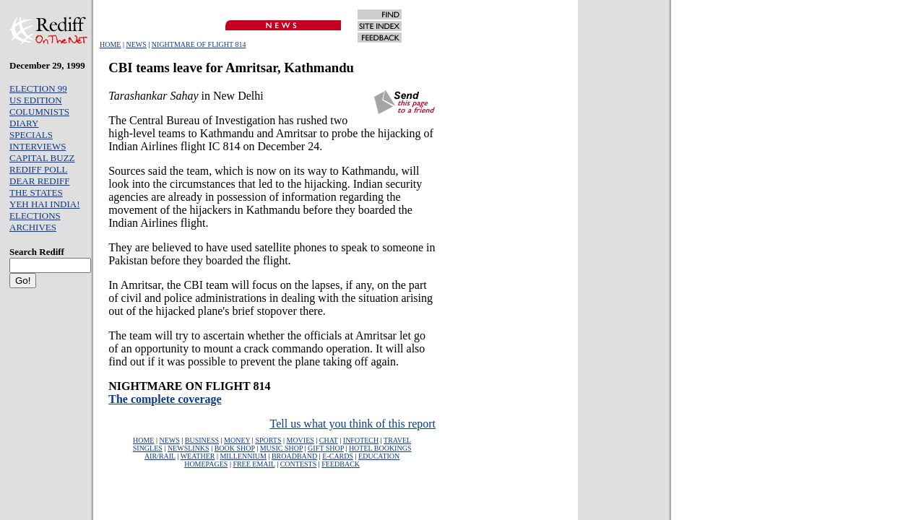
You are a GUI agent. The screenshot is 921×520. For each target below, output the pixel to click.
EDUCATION (378, 456)
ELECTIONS (35, 215)
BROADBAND (294, 456)
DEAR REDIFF (39, 181)
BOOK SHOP (235, 448)
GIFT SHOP (326, 448)
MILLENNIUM (243, 456)
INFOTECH (361, 440)
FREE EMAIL (253, 464)
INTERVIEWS (37, 146)
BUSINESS (202, 440)
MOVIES (300, 440)
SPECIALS (31, 134)
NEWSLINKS (188, 448)
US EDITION (35, 100)
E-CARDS (337, 456)
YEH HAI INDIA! (44, 204)
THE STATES (36, 192)
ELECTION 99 (38, 88)
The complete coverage (164, 399)
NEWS (136, 44)
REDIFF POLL (38, 169)
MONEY (237, 440)
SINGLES (148, 448)
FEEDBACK (340, 464)
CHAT (328, 440)
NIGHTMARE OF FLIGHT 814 (199, 44)
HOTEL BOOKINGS (380, 448)
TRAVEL (397, 440)
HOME (110, 44)
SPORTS (268, 440)
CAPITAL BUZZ (42, 157)
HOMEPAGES (206, 464)
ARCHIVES (32, 227)
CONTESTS (298, 464)
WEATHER (198, 456)
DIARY (23, 123)
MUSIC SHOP (281, 448)
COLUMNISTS (39, 111)
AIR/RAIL (160, 456)
